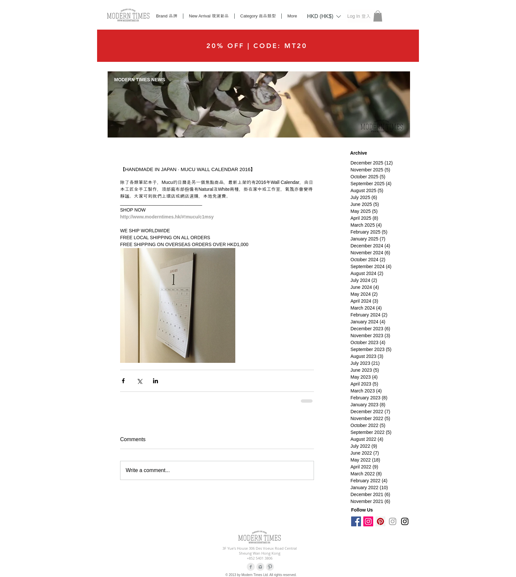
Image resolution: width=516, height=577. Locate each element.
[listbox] (324, 16)
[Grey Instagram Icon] (393, 521)
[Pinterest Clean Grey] (270, 567)
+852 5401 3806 (259, 558)
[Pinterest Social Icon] (380, 521)
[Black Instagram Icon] (405, 521)
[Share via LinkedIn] (155, 381)
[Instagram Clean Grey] (260, 567)
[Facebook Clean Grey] (251, 567)
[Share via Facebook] (123, 381)
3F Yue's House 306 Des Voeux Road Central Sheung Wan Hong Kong (259, 551)
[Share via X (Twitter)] (139, 381)
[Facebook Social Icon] (356, 521)
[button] (324, 16)
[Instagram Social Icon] (368, 521)
